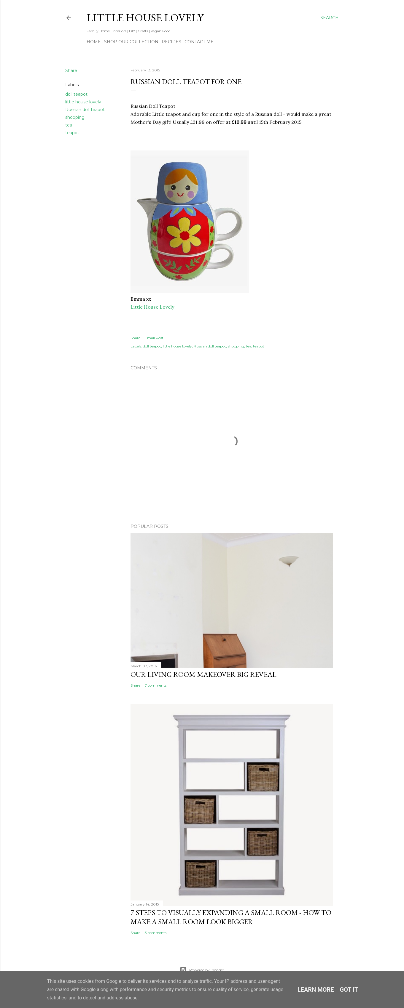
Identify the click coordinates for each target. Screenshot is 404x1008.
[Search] (329, 18)
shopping (75, 117)
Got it (349, 989)
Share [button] (71, 70)
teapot (72, 132)
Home (94, 41)
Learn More (316, 989)
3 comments (155, 932)
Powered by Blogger (202, 970)
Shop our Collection (131, 41)
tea (68, 125)
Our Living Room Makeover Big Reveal (203, 674)
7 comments (155, 685)
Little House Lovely (145, 18)
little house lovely (83, 102)
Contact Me (199, 41)
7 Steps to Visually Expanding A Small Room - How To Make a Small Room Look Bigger (231, 917)
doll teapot (76, 94)
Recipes (171, 41)
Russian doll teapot (85, 109)
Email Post (154, 338)
